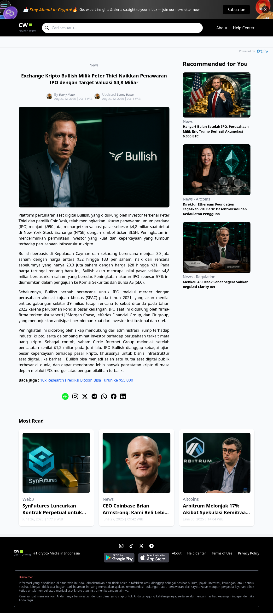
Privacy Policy (248, 553)
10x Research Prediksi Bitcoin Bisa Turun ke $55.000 (86, 380)
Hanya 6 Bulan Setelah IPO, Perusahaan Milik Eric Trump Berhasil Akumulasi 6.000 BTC (216, 131)
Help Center (243, 27)
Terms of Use (222, 553)
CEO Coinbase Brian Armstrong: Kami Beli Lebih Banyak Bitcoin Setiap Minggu (135, 515)
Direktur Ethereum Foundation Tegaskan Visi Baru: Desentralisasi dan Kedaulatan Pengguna (215, 209)
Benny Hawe (67, 95)
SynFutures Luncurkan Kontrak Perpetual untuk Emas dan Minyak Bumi (52, 512)
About (221, 27)
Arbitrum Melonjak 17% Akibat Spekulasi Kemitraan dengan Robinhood (216, 512)
